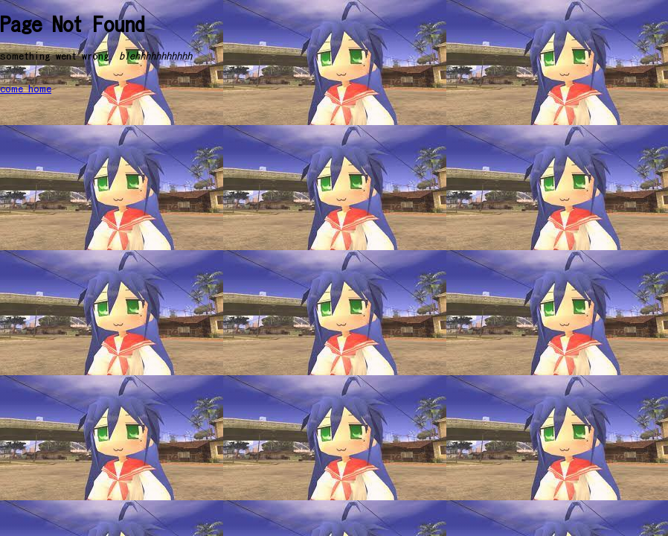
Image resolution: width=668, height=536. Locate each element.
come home (25, 89)
